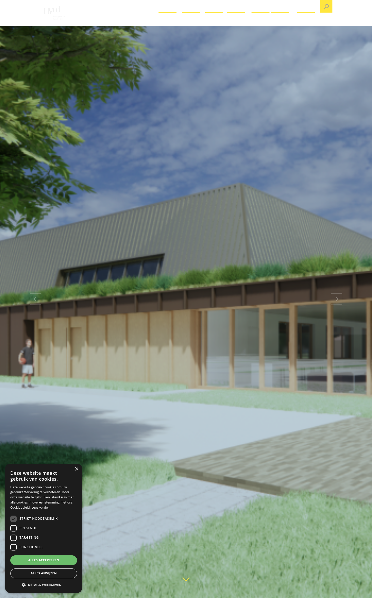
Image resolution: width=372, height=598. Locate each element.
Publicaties (283, 22)
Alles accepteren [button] (43, 560)
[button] (43, 585)
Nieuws (261, 22)
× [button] (76, 469)
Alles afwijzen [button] (44, 573)
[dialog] (43, 528)
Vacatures (170, 22)
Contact (306, 22)
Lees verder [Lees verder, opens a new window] (40, 507)
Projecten (193, 22)
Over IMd (215, 22)
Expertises (238, 22)
